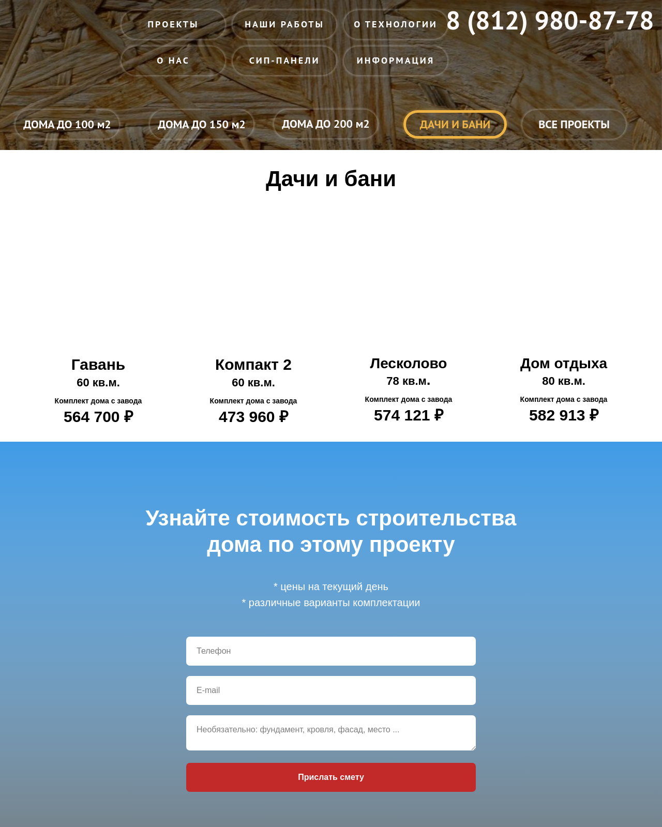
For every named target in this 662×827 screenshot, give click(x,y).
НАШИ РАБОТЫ (284, 24)
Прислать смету (331, 777)
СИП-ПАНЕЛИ (284, 60)
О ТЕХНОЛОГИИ (396, 24)
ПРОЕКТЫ (173, 24)
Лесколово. (409, 389)
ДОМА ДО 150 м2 (202, 124)
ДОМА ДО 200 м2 (326, 123)
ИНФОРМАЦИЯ (396, 60)
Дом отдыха (564, 389)
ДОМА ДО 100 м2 (67, 124)
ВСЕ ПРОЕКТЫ (573, 124)
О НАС (173, 60)
